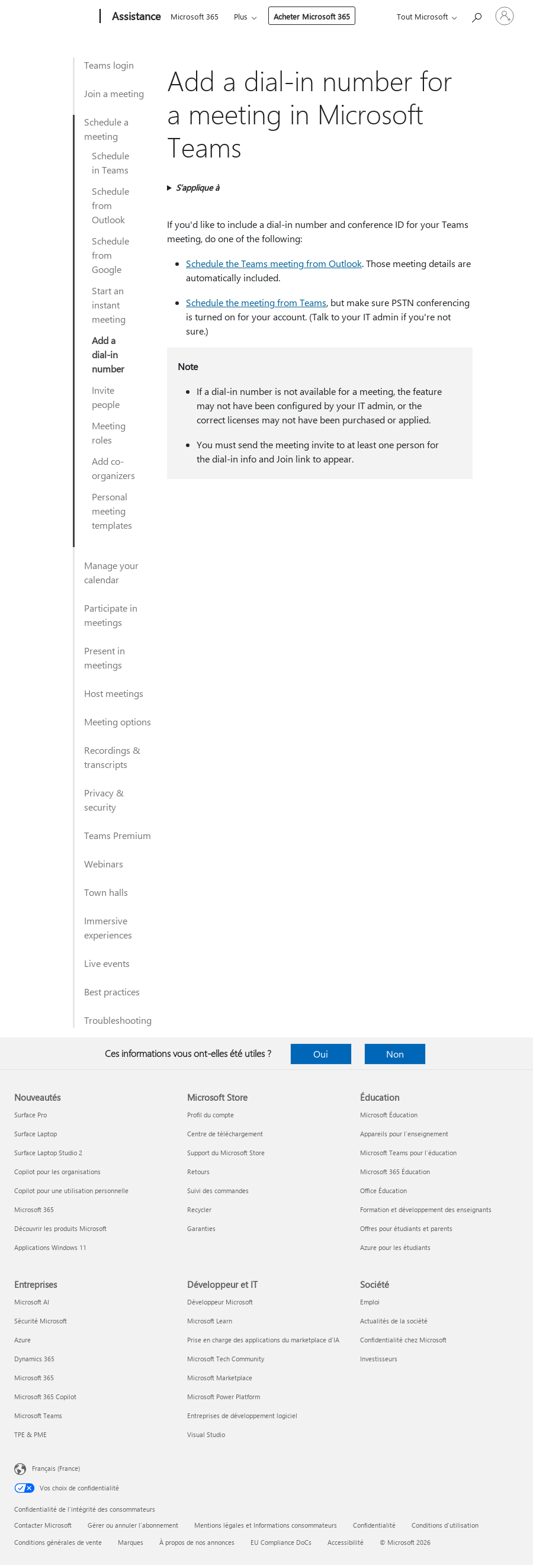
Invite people (106, 397)
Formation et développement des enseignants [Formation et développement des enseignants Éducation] (426, 1209)
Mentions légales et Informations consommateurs (265, 1525)
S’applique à (197, 187)
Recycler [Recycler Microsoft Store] (199, 1209)
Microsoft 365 (195, 16)
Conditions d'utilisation (445, 1525)
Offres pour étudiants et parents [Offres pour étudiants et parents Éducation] (406, 1228)
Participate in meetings (110, 615)
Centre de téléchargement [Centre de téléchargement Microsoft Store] (225, 1133)
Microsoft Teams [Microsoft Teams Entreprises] (38, 1415)
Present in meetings (104, 657)
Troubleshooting (118, 1020)
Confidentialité (374, 1525)
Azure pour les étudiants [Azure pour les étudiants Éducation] (395, 1247)
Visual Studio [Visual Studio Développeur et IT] (206, 1434)
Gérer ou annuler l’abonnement (133, 1525)
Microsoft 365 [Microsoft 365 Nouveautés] (34, 1209)
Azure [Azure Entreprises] (22, 1339)
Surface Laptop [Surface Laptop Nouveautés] (35, 1133)
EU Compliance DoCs (281, 1542)
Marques (130, 1542)
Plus (241, 16)
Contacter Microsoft (43, 1525)
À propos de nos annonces (197, 1542)
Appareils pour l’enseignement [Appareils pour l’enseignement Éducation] (404, 1133)
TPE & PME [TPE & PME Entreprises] (30, 1434)
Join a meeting (114, 93)
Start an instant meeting (109, 304)
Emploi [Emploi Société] (370, 1301)
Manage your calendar (111, 572)
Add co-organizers (113, 468)
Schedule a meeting (106, 128)
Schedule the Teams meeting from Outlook (274, 263)
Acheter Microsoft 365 (312, 16)
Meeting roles (109, 432)
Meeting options (117, 721)
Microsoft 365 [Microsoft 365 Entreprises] (34, 1377)
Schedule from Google (110, 254)
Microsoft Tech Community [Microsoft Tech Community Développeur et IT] (225, 1358)
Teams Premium (117, 835)
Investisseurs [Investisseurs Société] (378, 1358)
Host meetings (113, 693)
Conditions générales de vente (58, 1542)
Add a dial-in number (108, 354)
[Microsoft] (54, 17)
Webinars (103, 863)
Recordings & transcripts (112, 757)
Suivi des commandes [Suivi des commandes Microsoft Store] (218, 1190)
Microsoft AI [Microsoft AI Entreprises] (31, 1301)
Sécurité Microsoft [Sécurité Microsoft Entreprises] (40, 1320)
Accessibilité (345, 1542)
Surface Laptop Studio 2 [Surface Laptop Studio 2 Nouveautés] (48, 1152)
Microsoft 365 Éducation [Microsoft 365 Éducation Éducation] (395, 1171)
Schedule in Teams (110, 162)
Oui (320, 1053)
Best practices (112, 991)
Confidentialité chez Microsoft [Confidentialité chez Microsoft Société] (403, 1339)
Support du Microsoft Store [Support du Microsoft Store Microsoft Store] (226, 1152)
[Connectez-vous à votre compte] (504, 16)
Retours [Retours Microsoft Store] (198, 1171)
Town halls (106, 892)
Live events (107, 963)
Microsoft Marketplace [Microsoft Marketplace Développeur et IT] (219, 1377)
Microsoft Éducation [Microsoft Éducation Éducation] (389, 1114)
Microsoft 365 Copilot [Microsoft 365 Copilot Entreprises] (45, 1396)
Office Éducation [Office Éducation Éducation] (383, 1190)
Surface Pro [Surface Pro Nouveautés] (30, 1114)
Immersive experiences (108, 927)
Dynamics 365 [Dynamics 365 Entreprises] (34, 1358)
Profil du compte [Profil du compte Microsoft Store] (210, 1114)
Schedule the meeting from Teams (256, 302)
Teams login (109, 65)
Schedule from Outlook (110, 205)
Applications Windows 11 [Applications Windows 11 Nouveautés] (50, 1247)
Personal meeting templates (112, 510)
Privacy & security (104, 799)
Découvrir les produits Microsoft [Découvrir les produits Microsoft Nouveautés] (60, 1228)
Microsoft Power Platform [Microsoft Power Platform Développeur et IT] (223, 1396)
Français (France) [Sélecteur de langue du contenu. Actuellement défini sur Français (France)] (56, 1468)
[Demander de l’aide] (476, 15)
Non (395, 1053)
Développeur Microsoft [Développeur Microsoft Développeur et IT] (220, 1301)
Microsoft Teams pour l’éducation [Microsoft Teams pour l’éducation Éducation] (408, 1152)
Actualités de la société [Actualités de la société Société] (394, 1320)
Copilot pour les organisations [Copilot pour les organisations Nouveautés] (57, 1171)
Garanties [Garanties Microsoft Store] (201, 1228)
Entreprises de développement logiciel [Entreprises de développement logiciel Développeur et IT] (242, 1415)
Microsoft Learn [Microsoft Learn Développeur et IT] (209, 1320)
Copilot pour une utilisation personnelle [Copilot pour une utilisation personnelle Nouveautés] (71, 1190)
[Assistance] (135, 17)
